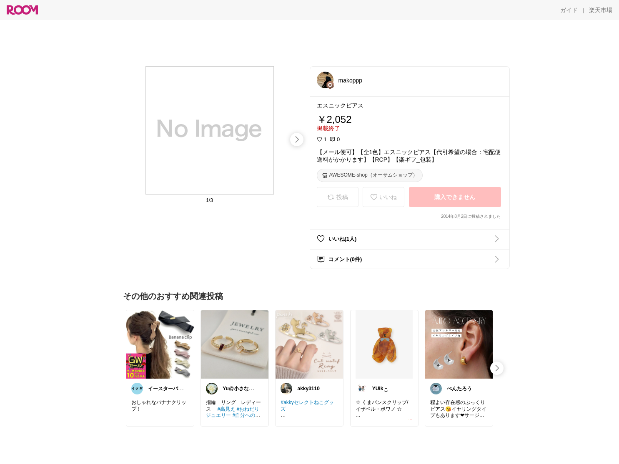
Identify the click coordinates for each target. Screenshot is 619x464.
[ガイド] (569, 10)
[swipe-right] (296, 139)
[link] (160, 344)
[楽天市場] (600, 10)
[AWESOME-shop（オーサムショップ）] (370, 175)
